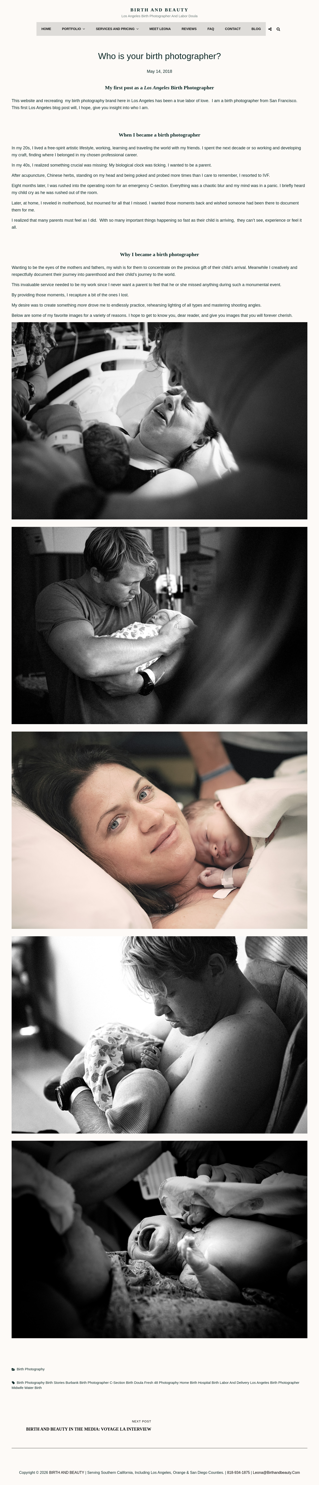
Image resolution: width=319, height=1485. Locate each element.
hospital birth (208, 1382)
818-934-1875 (238, 1472)
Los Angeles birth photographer (274, 1382)
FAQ (210, 28)
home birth (188, 1382)
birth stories (55, 1382)
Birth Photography (31, 1368)
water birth (33, 1387)
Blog (254, 28)
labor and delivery (234, 1382)
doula (138, 1382)
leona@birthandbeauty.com (277, 1472)
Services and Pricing (118, 28)
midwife (17, 1387)
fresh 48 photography (161, 1382)
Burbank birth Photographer (87, 1382)
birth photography (31, 1382)
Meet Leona (160, 28)
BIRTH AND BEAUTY (159, 9)
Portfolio (75, 28)
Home (48, 28)
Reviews (188, 28)
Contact (231, 28)
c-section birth (121, 1382)
